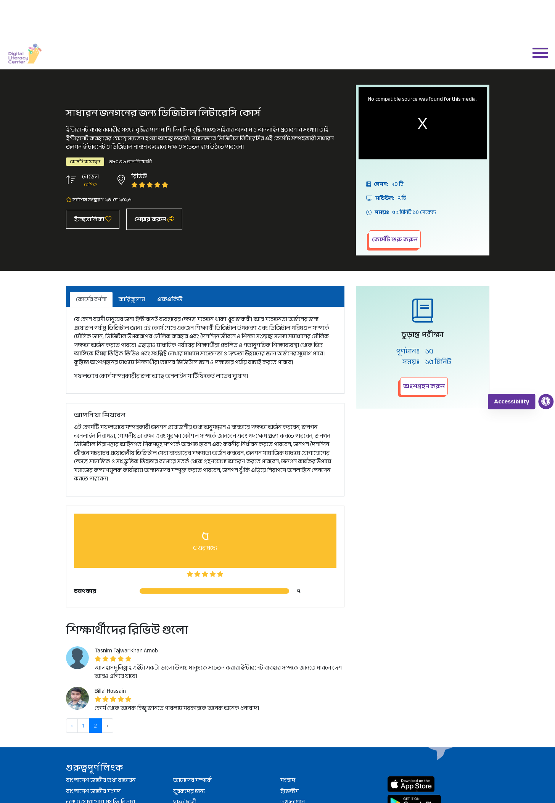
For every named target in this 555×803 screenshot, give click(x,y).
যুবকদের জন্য (189, 791)
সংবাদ (287, 780)
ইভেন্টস (289, 791)
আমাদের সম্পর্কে (192, 780)
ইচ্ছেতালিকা (92, 219)
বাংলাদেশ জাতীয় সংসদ (93, 791)
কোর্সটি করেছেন (85, 161)
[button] (537, 52)
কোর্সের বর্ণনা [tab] (91, 299)
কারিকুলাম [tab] (132, 299)
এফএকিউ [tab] (169, 299)
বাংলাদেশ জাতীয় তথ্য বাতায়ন (100, 780)
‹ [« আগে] (72, 725)
